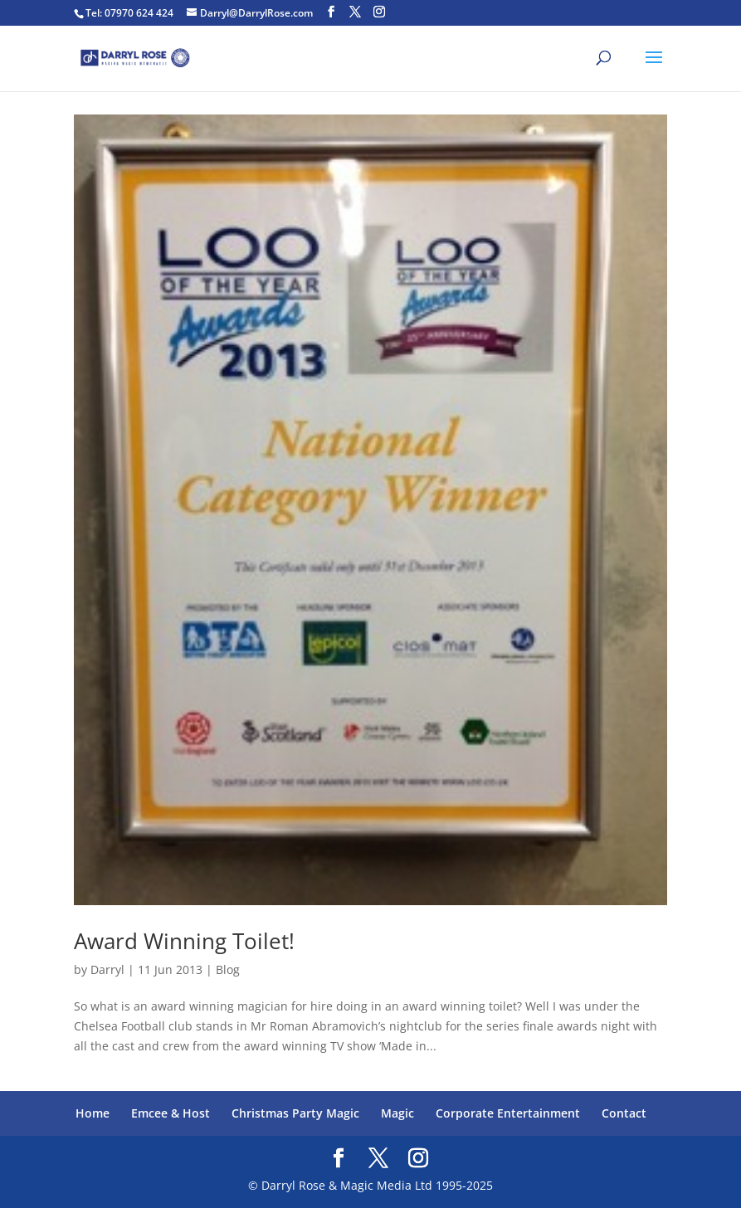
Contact (624, 1113)
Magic (397, 1113)
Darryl (107, 969)
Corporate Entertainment (508, 1113)
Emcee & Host (170, 1113)
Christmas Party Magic (295, 1113)
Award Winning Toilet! (184, 941)
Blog (228, 969)
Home (93, 1113)
